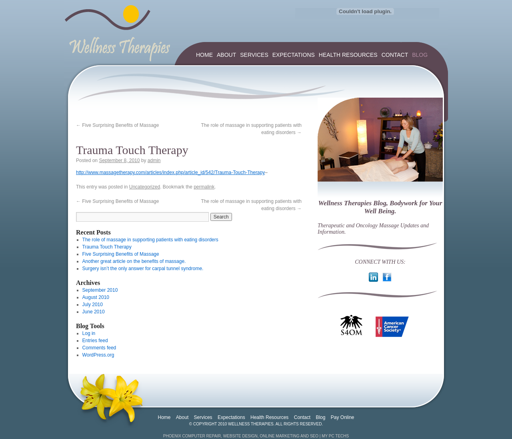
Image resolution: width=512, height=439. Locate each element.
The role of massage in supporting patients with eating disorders (150, 240)
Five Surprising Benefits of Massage (117, 125)
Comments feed (99, 348)
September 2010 (100, 290)
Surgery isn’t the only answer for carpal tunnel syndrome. (143, 268)
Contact (395, 55)
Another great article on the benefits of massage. (134, 261)
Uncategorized (144, 187)
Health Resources (348, 55)
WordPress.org (98, 355)
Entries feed (95, 340)
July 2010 (92, 304)
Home (204, 55)
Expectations (293, 55)
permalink (204, 187)
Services (254, 55)
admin (154, 160)
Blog (420, 55)
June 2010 (93, 312)
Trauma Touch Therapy (107, 247)
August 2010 (95, 297)
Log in (89, 333)
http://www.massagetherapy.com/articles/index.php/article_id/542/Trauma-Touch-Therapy (170, 172)
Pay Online (342, 417)
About (226, 55)
